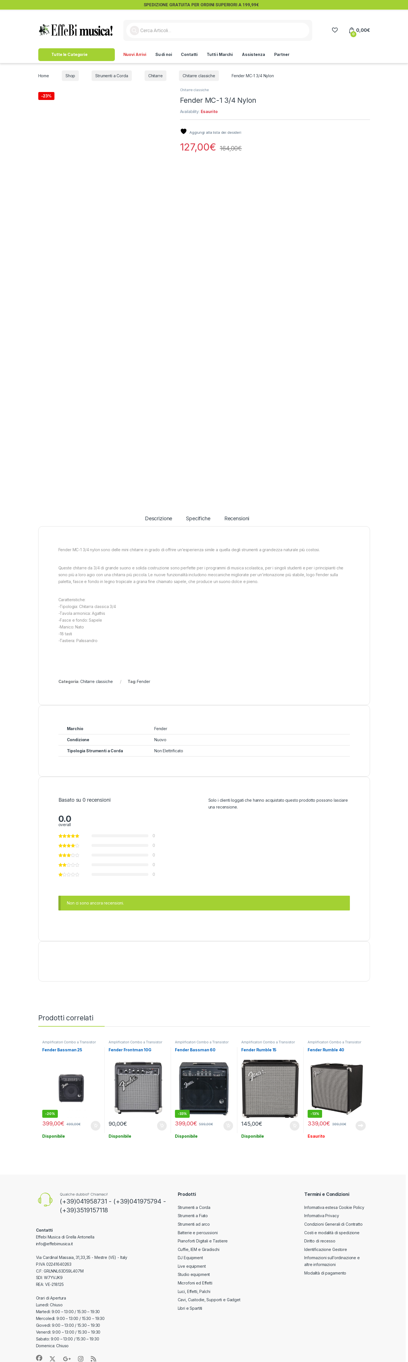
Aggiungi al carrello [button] (95, 1126)
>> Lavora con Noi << (318, 54)
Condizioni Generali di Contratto (333, 1224)
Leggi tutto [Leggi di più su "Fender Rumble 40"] (361, 1126)
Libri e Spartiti (190, 1308)
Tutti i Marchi (220, 54)
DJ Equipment (190, 1257)
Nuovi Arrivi (134, 54)
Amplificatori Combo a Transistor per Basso (69, 1044)
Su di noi (163, 54)
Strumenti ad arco (194, 1224)
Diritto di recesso (319, 1240)
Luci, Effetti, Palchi (194, 1291)
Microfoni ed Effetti (195, 1282)
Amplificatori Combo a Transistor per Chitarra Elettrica (135, 1044)
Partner (281, 54)
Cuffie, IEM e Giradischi (199, 1249)
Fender (143, 681)
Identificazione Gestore (325, 1249)
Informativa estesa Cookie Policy (334, 1207)
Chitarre (155, 75)
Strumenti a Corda (111, 75)
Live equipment (192, 1266)
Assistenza (253, 54)
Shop (70, 75)
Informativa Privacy (321, 1215)
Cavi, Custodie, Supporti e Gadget (209, 1299)
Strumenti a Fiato (193, 1215)
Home (43, 75)
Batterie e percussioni (198, 1232)
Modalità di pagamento (325, 1273)
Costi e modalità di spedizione (332, 1232)
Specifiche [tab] (198, 518)
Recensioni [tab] (237, 518)
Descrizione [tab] (158, 518)
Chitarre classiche (199, 75)
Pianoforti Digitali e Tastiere (203, 1240)
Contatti (189, 54)
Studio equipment (194, 1274)
